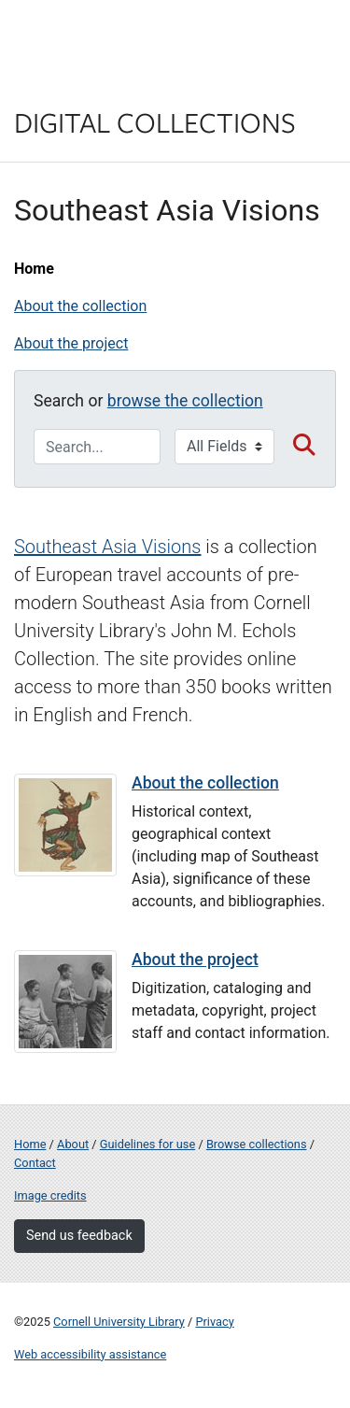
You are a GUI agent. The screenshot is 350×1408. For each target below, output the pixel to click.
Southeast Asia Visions (107, 546)
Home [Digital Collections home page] (30, 1144)
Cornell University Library (119, 1322)
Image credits (50, 1195)
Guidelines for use (147, 1144)
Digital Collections (155, 121)
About (73, 1144)
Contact (35, 1163)
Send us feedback (79, 1236)
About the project (71, 343)
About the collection (80, 306)
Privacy (214, 1322)
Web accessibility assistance (90, 1354)
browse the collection (185, 400)
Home (34, 268)
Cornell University (107, 36)
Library (70, 85)
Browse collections (256, 1144)
